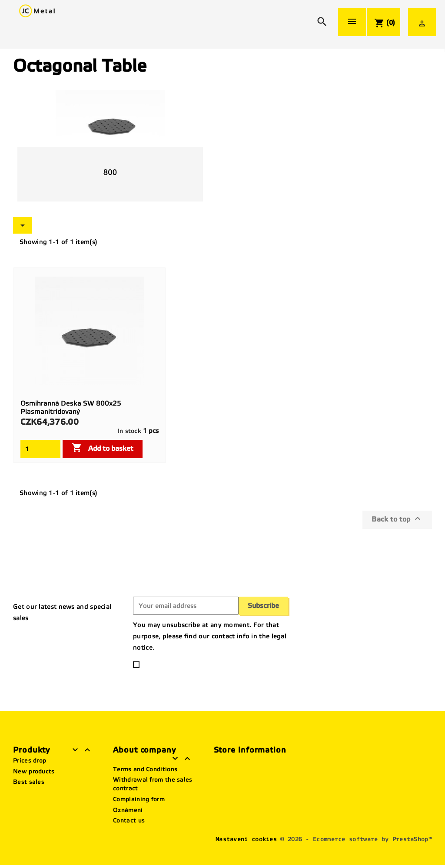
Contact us (129, 820)
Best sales (28, 782)
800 (110, 172)
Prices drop (29, 760)
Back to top (397, 518)
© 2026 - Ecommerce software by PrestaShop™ (356, 839)
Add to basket (102, 447)
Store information (250, 750)
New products (34, 771)
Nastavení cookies (246, 839)
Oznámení (128, 810)
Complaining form (139, 799)
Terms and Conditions (145, 769)
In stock (129, 431)
